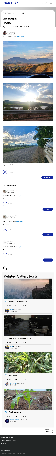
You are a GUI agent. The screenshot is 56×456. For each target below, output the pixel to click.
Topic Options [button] (50, 17)
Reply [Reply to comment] (48, 209)
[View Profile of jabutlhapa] (10, 241)
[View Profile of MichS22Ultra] (11, 32)
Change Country (6, 450)
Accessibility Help (7, 437)
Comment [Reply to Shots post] (47, 177)
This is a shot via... (15, 412)
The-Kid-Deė (13, 383)
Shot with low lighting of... (19, 338)
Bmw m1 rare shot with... (18, 302)
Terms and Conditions (8, 440)
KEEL (11, 309)
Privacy (3, 444)
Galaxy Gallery (20, 36)
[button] (50, 32)
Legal (3, 447)
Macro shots (13, 375)
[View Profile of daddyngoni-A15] (12, 190)
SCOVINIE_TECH (14, 420)
